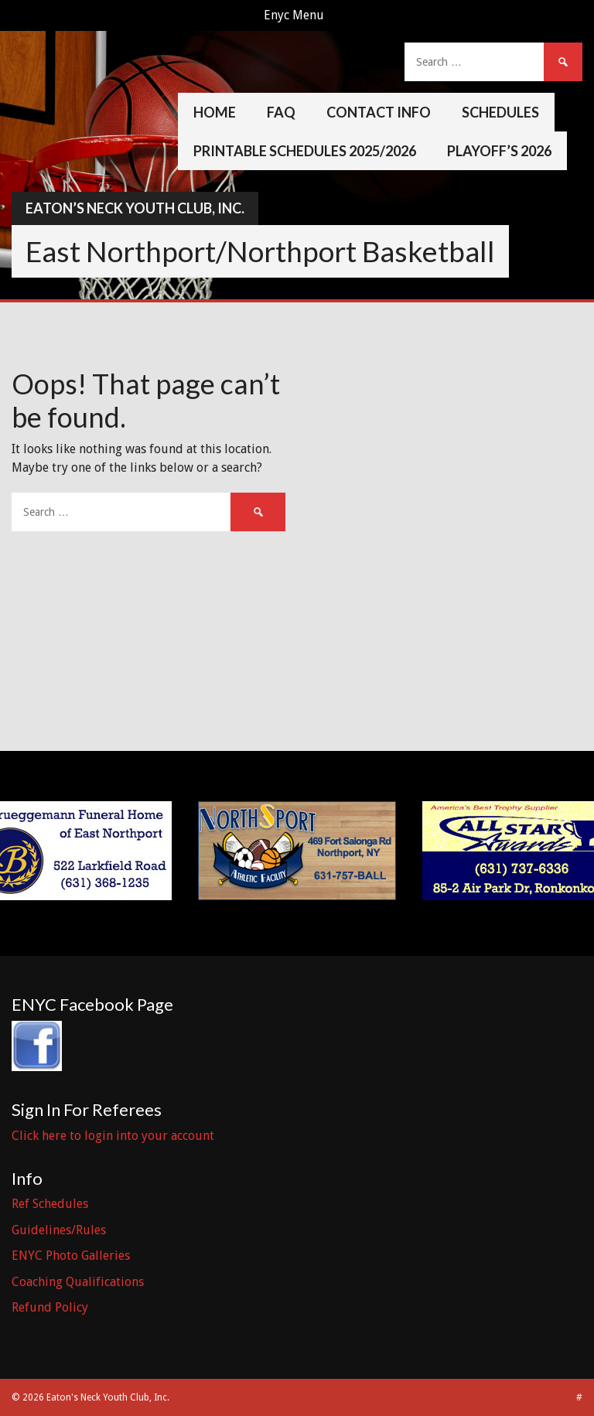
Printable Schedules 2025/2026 (304, 150)
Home (214, 112)
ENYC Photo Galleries (71, 1255)
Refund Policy (50, 1307)
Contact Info (378, 112)
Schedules (500, 112)
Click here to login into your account (113, 1135)
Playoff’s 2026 (499, 150)
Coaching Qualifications (78, 1281)
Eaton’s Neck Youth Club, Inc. (135, 208)
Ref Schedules (50, 1203)
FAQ (281, 112)
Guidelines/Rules (59, 1230)
